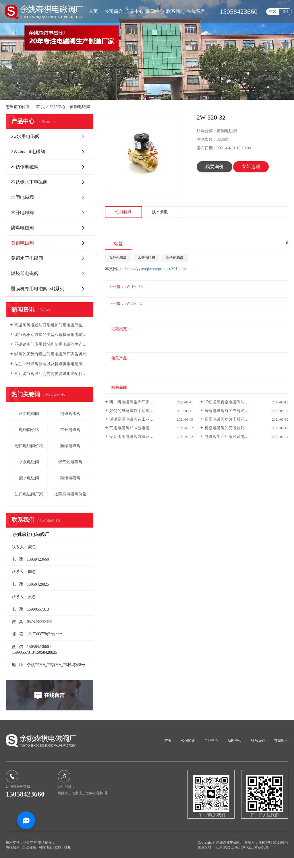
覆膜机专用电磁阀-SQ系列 (37, 288)
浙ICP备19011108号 (273, 842)
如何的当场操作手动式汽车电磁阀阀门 (143, 411)
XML (67, 847)
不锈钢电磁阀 (24, 166)
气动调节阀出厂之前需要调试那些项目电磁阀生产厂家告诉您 (51, 374)
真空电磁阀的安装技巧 (224, 428)
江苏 (219, 847)
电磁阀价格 (29, 430)
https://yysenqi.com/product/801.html (155, 269)
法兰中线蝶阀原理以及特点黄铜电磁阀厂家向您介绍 (51, 364)
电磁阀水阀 (70, 413)
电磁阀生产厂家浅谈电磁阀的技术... (236, 436)
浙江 (250, 847)
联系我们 (175, 11)
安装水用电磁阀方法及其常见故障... (141, 436)
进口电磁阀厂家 (29, 494)
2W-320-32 (133, 303)
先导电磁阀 (118, 258)
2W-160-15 (133, 286)
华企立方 (30, 842)
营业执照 (261, 847)
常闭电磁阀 (22, 197)
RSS (58, 847)
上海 (235, 847)
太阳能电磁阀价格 (70, 494)
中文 (272, 11)
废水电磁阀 (29, 478)
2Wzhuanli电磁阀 (28, 151)
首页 (93, 11)
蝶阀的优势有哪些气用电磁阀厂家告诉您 (50, 354)
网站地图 (45, 847)
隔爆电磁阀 (70, 478)
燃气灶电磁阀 (70, 462)
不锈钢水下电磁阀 (29, 182)
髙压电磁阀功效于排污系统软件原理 (236, 419)
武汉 (227, 847)
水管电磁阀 (146, 258)
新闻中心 (155, 11)
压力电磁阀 (29, 413)
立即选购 (251, 166)
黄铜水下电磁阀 (27, 258)
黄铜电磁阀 (80, 107)
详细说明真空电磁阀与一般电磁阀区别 (238, 402)
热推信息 (13, 847)
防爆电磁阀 (22, 227)
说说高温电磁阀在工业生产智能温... (141, 419)
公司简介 (114, 11)
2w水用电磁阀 (25, 136)
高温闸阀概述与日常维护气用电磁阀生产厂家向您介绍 (51, 325)
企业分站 (29, 847)
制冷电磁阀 (174, 258)
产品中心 (134, 11)
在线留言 (196, 11)
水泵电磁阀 (29, 462)
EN (285, 11)
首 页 (40, 107)
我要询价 (214, 166)
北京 (243, 847)
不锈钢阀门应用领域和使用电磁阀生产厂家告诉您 (51, 344)
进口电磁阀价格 (29, 446)
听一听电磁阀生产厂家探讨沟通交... (141, 402)
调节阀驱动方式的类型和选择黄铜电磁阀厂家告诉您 (51, 334)
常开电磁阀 (22, 212)
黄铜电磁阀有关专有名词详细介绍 (234, 411)
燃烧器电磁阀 (24, 273)
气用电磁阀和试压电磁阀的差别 (137, 428)
